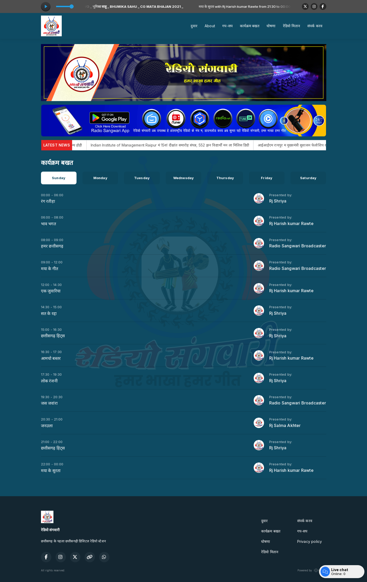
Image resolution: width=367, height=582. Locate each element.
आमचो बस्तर (51, 358)
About (210, 26)
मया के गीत (49, 268)
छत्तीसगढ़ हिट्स (53, 335)
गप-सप (227, 26)
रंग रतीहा (48, 201)
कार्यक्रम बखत (249, 26)
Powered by (311, 570)
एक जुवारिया (50, 290)
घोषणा (271, 26)
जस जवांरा (49, 403)
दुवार (194, 26)
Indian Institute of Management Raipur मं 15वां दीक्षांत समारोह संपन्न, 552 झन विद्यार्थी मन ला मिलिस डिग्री (179, 145)
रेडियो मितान (291, 26)
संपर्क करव (314, 26)
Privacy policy (309, 541)
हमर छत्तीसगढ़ (52, 246)
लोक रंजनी (49, 380)
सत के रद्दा (49, 313)
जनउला (47, 425)
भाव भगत (48, 223)
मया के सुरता (51, 470)
